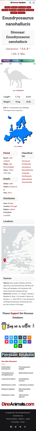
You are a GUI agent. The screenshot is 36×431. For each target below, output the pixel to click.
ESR (4, 108)
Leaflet (22, 273)
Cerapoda (7, 7)
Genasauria (5, 10)
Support (14, 313)
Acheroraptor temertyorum (5, 368)
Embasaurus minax (8, 395)
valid (11, 184)
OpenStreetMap (30, 273)
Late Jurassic (21, 10)
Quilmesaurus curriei (8, 385)
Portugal (13, 206)
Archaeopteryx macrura (24, 380)
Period (6, 153)
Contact (22, 422)
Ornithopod (19, 90)
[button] (4, 260)
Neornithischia (30, 10)
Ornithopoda (21, 12)
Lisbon (12, 209)
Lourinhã (6, 215)
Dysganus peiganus (8, 389)
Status (5, 184)
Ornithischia (14, 12)
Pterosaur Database (11, 419)
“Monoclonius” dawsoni (24, 396)
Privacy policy (15, 422)
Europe (28, 7)
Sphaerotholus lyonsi (26, 373)
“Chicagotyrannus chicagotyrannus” (7, 374)
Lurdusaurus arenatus (27, 385)
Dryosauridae (22, 7)
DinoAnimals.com (18, 415)
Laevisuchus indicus (8, 379)
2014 (10, 193)
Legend (28, 419)
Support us (21, 419)
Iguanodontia (12, 10)
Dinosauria (14, 7)
